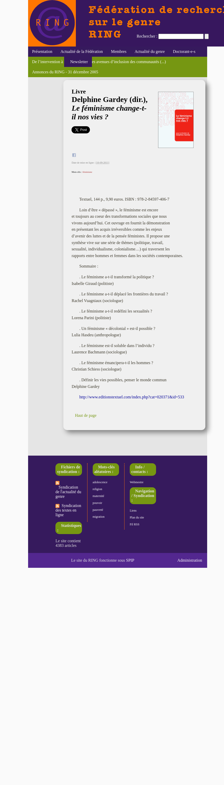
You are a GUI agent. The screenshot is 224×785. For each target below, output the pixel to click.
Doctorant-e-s (184, 51)
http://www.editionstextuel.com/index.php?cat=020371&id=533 (131, 397)
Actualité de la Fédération (82, 51)
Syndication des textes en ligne (68, 510)
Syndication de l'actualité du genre (68, 490)
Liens (133, 510)
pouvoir (97, 503)
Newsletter (78, 62)
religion (97, 489)
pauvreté (98, 510)
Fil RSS (134, 524)
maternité (98, 496)
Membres (118, 51)
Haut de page (85, 415)
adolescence (100, 482)
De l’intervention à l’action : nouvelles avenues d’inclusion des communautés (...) (99, 62)
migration (99, 516)
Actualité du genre (150, 51)
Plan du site (137, 517)
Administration (189, 560)
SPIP (130, 560)
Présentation (42, 51)
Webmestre (137, 482)
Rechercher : (147, 36)
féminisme (87, 172)
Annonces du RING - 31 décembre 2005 (65, 72)
